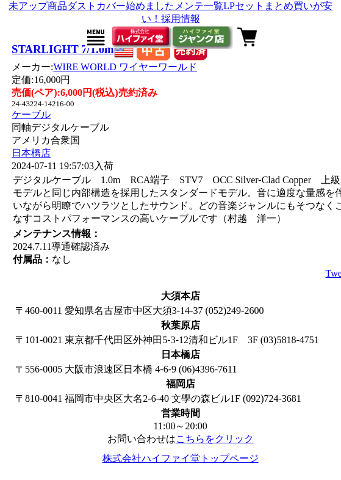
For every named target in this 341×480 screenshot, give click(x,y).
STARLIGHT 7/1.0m (63, 49)
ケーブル (31, 114)
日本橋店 (31, 153)
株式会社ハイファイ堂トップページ (180, 458)
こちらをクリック (215, 439)
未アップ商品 (38, 6)
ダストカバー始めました (120, 6)
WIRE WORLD (124, 67)
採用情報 (180, 18)
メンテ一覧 (198, 6)
